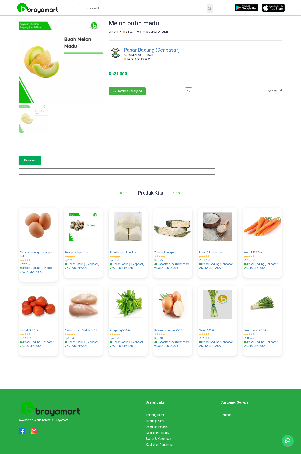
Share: (273, 91)
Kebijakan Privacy (158, 430)
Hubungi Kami (155, 418)
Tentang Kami (155, 412)
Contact (226, 412)
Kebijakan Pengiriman (160, 442)
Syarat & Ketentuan (158, 436)
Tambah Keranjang (127, 91)
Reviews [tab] (30, 160)
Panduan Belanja (157, 424)
